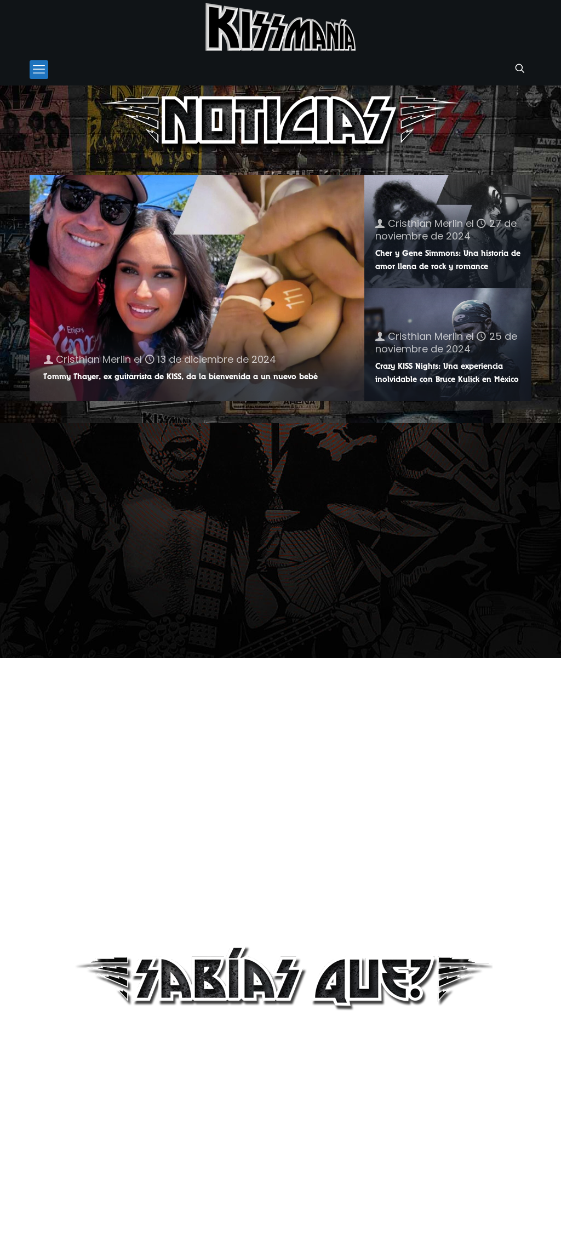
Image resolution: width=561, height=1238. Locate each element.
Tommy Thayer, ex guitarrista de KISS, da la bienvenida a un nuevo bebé (180, 376)
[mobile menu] (39, 69)
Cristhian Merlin (93, 359)
